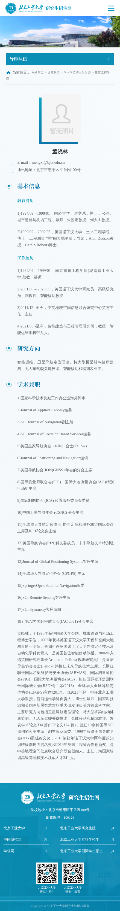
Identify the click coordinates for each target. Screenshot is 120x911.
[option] (60, 31)
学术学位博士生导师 (77, 72)
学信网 (9, 851)
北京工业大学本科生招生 (79, 840)
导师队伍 (54, 72)
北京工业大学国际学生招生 (81, 851)
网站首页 (37, 72)
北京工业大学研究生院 (78, 828)
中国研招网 (12, 840)
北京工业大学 (14, 828)
